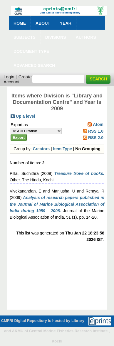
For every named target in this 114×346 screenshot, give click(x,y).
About (43, 23)
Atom (98, 124)
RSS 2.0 (95, 137)
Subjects (25, 37)
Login (9, 76)
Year (65, 23)
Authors (86, 37)
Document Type (31, 51)
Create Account (18, 79)
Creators (41, 148)
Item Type (62, 148)
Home (20, 23)
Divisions (55, 37)
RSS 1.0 (95, 131)
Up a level (25, 116)
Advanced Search (34, 65)
